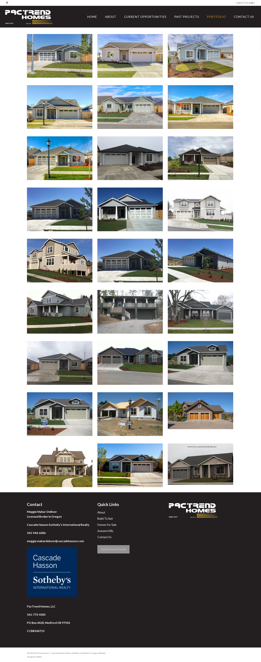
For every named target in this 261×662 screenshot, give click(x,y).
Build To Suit (105, 518)
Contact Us (104, 537)
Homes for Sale (107, 524)
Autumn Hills (105, 531)
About (101, 512)
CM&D (39, 656)
